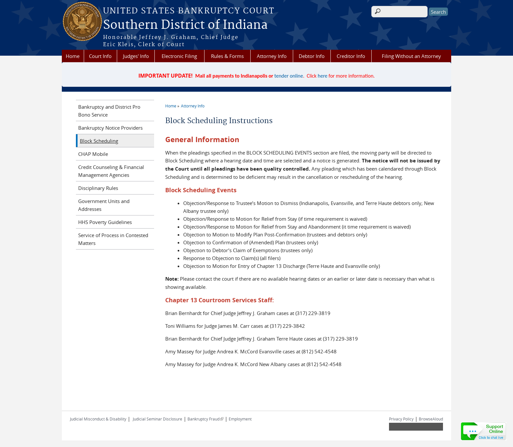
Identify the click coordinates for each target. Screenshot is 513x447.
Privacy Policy (401, 418)
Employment (240, 418)
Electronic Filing (179, 56)
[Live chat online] (483, 431)
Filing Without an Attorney (411, 56)
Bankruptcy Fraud (205, 418)
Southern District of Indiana (185, 25)
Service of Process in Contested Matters (113, 239)
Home (73, 56)
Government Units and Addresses (104, 205)
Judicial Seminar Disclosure (157, 418)
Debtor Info (312, 56)
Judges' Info (136, 56)
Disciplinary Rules (98, 188)
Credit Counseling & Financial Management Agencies (111, 171)
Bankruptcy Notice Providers (110, 127)
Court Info (100, 56)
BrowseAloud (431, 418)
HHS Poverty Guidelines (105, 222)
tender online (288, 76)
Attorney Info (272, 56)
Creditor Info (351, 56)
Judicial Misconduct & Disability (98, 418)
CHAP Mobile (93, 154)
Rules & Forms (227, 56)
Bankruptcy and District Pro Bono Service (109, 110)
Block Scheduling (99, 141)
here (322, 76)
